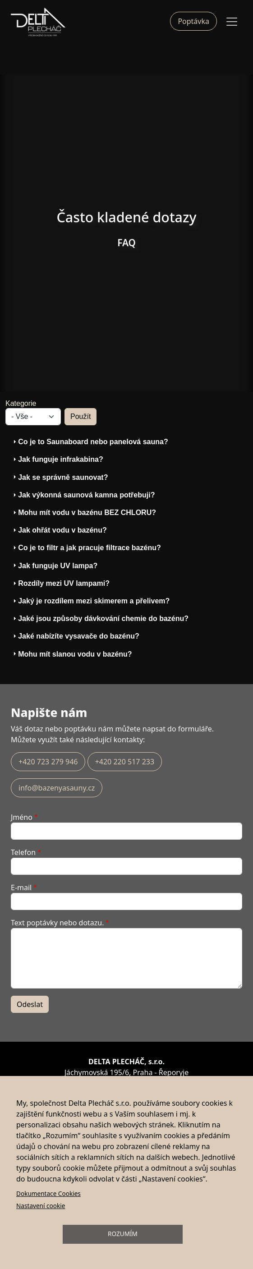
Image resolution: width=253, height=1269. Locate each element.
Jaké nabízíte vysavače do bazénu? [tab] (75, 636)
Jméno (21, 817)
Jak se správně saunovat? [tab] (59, 477)
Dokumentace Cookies (48, 1193)
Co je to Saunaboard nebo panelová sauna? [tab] (89, 442)
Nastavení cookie (40, 1205)
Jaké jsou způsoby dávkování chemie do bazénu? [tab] (100, 618)
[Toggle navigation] (232, 21)
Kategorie (21, 403)
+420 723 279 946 (48, 762)
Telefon (23, 852)
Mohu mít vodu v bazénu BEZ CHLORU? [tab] (83, 512)
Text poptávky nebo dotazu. (57, 923)
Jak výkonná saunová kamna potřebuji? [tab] (83, 495)
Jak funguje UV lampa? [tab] (54, 565)
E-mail (21, 887)
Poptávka (193, 21)
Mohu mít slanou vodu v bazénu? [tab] (71, 653)
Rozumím (123, 1233)
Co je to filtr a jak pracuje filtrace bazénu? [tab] (86, 548)
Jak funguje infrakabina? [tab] (57, 459)
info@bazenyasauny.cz (56, 788)
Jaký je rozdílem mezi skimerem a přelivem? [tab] (90, 601)
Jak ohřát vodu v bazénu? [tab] (58, 530)
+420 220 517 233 (124, 762)
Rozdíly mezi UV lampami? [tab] (60, 583)
